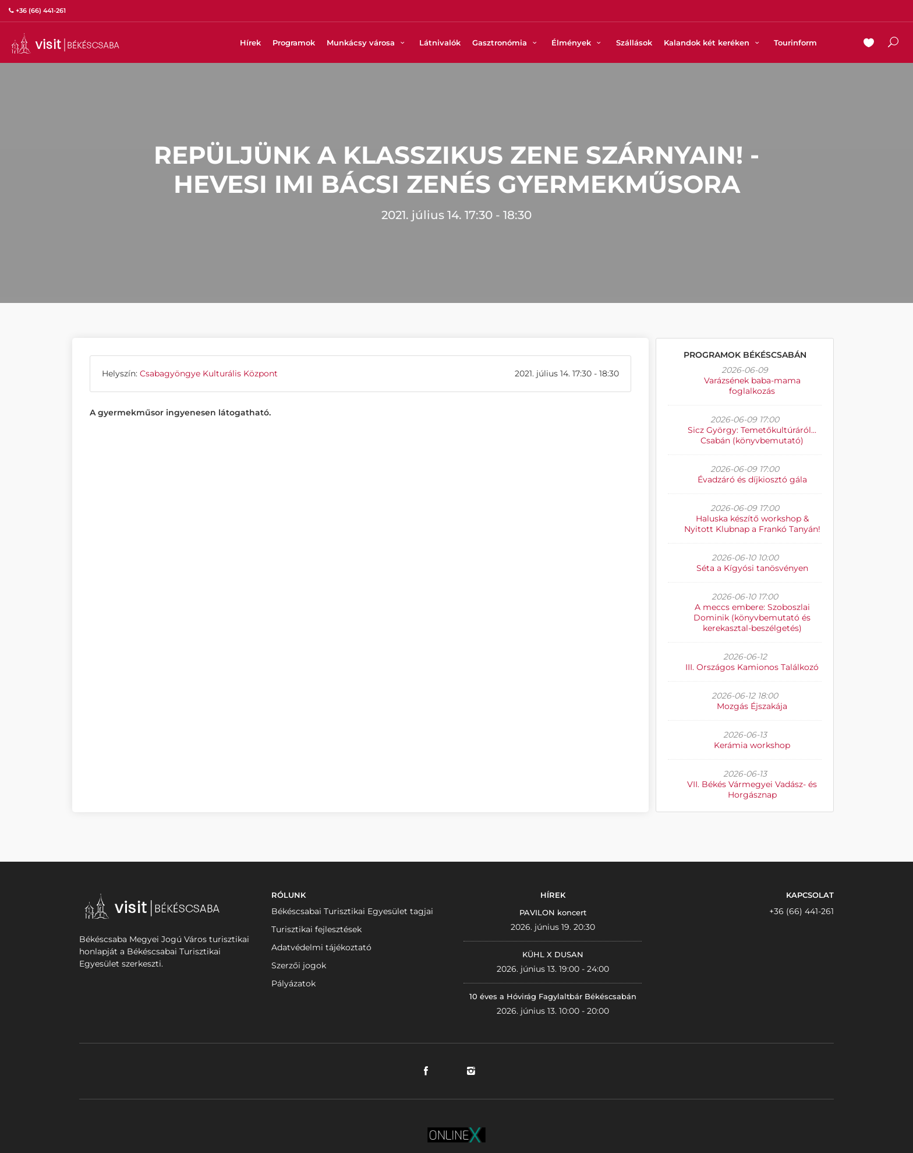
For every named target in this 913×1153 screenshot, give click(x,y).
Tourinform (795, 42)
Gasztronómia (506, 42)
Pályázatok (293, 983)
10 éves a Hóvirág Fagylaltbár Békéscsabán (552, 996)
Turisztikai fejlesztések (316, 929)
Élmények (577, 42)
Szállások (634, 42)
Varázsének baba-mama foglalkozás (752, 385)
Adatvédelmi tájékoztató (321, 947)
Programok (294, 42)
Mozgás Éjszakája (752, 706)
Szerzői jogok (298, 965)
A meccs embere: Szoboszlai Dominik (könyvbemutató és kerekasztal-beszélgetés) (752, 617)
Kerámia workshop (752, 745)
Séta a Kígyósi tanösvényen (752, 568)
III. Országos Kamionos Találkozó (752, 667)
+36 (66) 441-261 (801, 911)
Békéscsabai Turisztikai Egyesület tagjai (352, 911)
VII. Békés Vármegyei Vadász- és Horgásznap (752, 789)
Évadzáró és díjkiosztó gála (752, 479)
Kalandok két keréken (713, 42)
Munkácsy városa (367, 42)
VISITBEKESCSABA (65, 43)
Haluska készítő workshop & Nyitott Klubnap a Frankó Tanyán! (752, 523)
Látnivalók (440, 42)
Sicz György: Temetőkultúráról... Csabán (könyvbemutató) (752, 435)
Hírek (250, 42)
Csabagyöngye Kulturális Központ (209, 373)
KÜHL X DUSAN (552, 954)
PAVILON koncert (552, 912)
